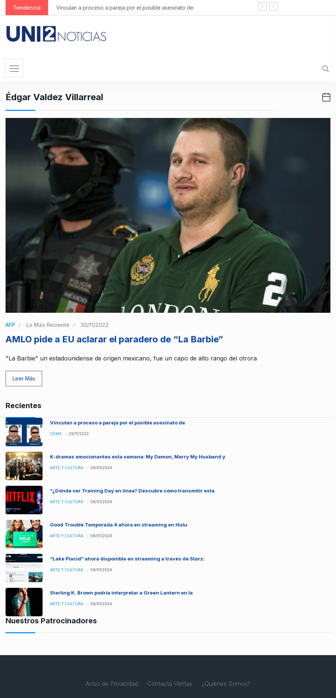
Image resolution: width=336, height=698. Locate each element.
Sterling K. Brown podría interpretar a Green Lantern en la (121, 593)
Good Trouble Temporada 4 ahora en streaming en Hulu (118, 525)
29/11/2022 (79, 433)
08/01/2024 (101, 467)
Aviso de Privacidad (111, 683)
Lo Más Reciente (48, 325)
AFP (10, 325)
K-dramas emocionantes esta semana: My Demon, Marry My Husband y (137, 457)
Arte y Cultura (66, 467)
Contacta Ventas (169, 683)
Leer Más (24, 378)
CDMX (56, 433)
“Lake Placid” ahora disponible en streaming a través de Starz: (127, 559)
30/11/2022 (95, 325)
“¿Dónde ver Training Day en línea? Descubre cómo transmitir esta (132, 491)
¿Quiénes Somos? (226, 683)
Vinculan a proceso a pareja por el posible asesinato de (125, 7)
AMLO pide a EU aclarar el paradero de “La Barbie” (114, 339)
